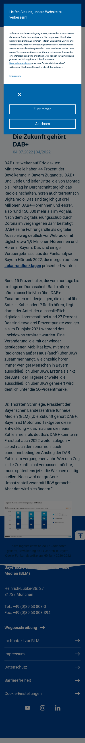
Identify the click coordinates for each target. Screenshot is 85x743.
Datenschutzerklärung (20, 63)
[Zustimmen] (42, 109)
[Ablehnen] (42, 124)
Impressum (15, 75)
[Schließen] (19, 94)
